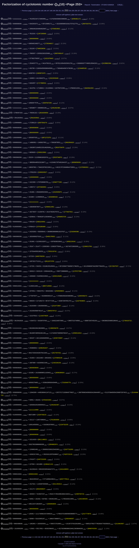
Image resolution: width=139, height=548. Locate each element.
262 (93, 11)
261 (90, 11)
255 (73, 11)
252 (62, 11)
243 (36, 11)
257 (79, 11)
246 (45, 11)
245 (42, 11)
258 (82, 11)
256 (76, 11)
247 (48, 11)
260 (87, 11)
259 (85, 11)
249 (54, 11)
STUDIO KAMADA (107, 5)
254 (70, 11)
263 (96, 11)
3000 (107, 11)
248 (51, 11)
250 (57, 11)
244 (39, 11)
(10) (6, 18)
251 (60, 11)
